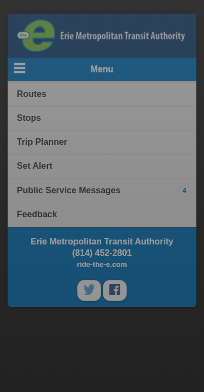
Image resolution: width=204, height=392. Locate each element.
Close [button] (184, 176)
